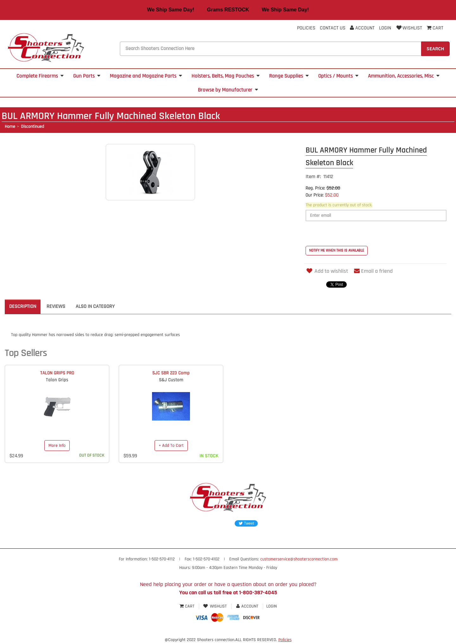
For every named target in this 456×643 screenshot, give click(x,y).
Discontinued (32, 126)
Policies (306, 28)
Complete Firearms (40, 75)
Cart (188, 606)
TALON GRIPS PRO (57, 373)
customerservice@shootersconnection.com (299, 559)
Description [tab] (22, 306)
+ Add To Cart (171, 445)
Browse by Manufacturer (228, 89)
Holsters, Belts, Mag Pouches (226, 75)
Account (362, 28)
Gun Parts (86, 75)
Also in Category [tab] (95, 306)
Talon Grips (57, 380)
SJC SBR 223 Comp (171, 373)
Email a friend (373, 271)
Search (435, 48)
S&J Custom (171, 380)
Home (10, 126)
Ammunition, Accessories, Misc (404, 75)
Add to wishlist (327, 271)
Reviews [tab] (56, 306)
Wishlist (409, 28)
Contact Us (332, 28)
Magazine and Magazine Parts (146, 75)
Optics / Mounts (338, 75)
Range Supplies (289, 75)
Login (385, 28)
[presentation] (354, 233)
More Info (57, 445)
